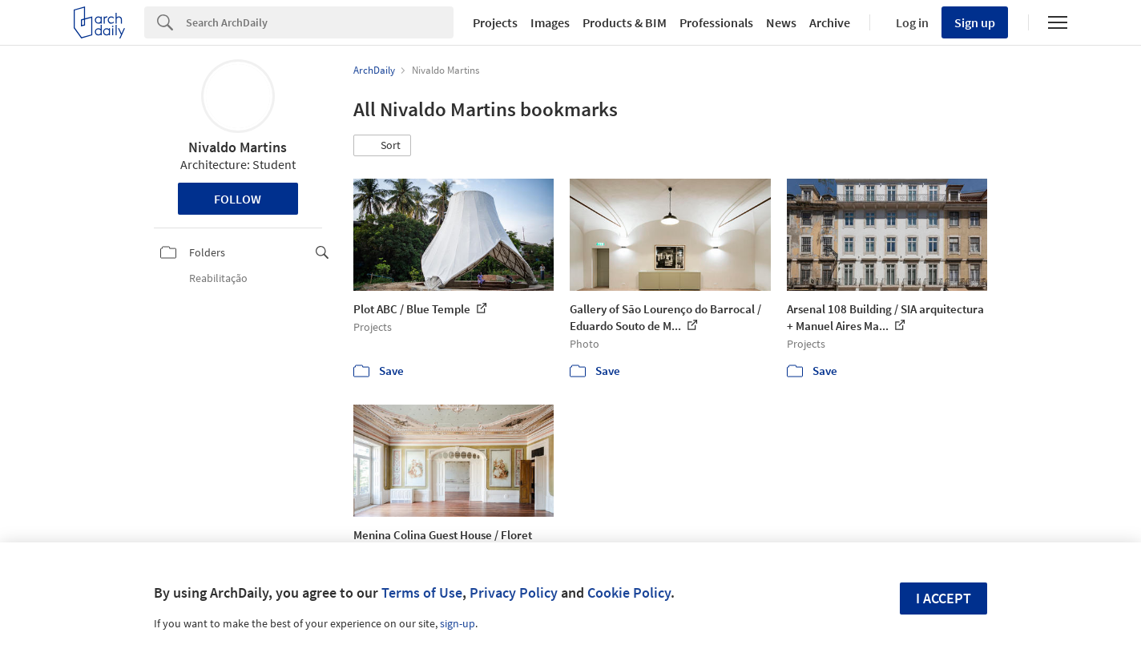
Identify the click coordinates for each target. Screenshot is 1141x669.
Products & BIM (625, 22)
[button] (382, 146)
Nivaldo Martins (237, 147)
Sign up (974, 22)
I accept (943, 598)
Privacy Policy (514, 592)
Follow (237, 199)
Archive (829, 22)
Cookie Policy (629, 592)
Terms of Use (421, 592)
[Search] (320, 22)
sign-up (457, 623)
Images (550, 22)
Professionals (716, 22)
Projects (495, 22)
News (781, 22)
